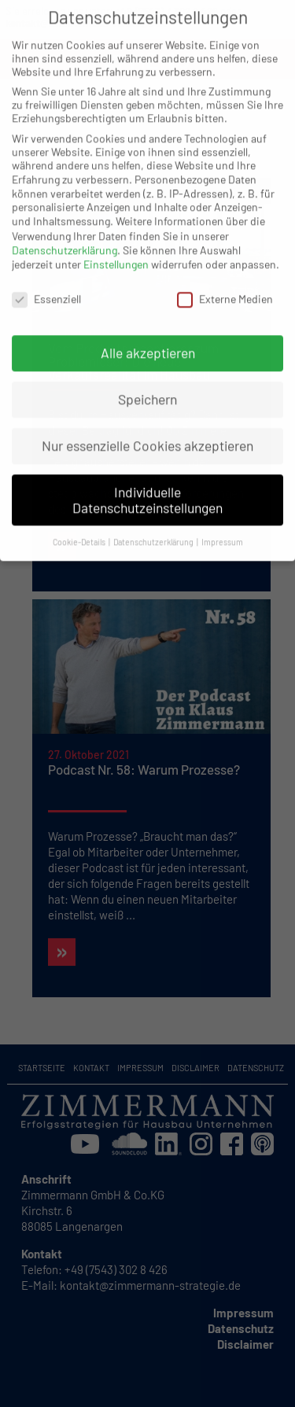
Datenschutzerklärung (64, 238)
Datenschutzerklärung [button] (154, 530)
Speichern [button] (147, 387)
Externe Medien (225, 286)
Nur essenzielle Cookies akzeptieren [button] (147, 433)
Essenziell (46, 286)
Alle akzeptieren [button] (148, 340)
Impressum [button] (222, 530)
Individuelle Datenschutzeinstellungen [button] (147, 487)
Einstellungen (116, 252)
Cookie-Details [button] (80, 530)
